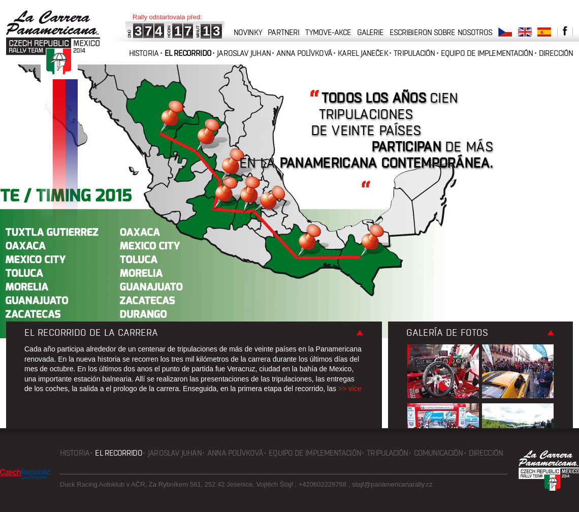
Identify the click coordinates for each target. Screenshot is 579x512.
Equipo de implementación (487, 53)
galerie (370, 32)
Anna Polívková (304, 53)
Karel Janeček (363, 53)
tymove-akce (328, 32)
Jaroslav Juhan (243, 53)
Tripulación (414, 53)
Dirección (556, 53)
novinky (248, 32)
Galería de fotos (447, 333)
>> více (350, 389)
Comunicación (438, 453)
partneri (283, 32)
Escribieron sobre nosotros (441, 32)
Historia (143, 53)
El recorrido (188, 53)
